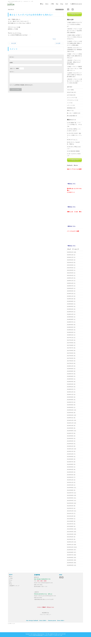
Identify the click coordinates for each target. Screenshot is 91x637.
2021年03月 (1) (71, 270)
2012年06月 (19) (71, 495)
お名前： (12, 62)
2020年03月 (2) (71, 291)
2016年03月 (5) (71, 384)
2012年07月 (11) (71, 492)
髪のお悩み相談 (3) (72, 115)
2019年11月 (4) (71, 296)
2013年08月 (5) (71, 459)
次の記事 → (59, 43)
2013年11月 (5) (71, 451)
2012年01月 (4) (71, 508)
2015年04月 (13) (71, 410)
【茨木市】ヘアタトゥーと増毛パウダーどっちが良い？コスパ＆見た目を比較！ (74, 81)
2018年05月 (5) (71, 327)
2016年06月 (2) (71, 376)
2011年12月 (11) (71, 510)
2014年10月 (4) (71, 425)
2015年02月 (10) (71, 415)
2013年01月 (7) (71, 477)
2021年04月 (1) (71, 267)
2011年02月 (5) (71, 536)
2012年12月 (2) (71, 479)
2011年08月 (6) (71, 521)
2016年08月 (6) (71, 371)
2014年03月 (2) (71, 441)
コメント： (12, 71)
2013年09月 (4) (71, 456)
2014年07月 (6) (71, 433)
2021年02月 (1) (71, 272)
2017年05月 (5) (71, 353)
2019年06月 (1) (71, 303)
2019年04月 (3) (71, 309)
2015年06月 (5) (71, 404)
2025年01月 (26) (71, 252)
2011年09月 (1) (71, 518)
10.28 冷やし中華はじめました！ (74, 147)
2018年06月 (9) (71, 324)
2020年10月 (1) (71, 283)
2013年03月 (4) (71, 472)
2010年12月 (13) (71, 542)
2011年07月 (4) (71, 523)
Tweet (54, 39)
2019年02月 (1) (71, 311)
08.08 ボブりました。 (73, 139)
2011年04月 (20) (71, 531)
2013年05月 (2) (71, 467)
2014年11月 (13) (71, 423)
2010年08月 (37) (71, 552)
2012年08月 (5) (71, 490)
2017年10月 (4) (71, 340)
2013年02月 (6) (71, 474)
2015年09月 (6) (71, 397)
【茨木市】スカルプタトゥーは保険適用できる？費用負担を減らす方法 (74, 49)
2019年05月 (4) (71, 306)
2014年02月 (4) (71, 443)
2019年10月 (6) (71, 298)
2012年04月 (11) (71, 500)
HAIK (61, 635)
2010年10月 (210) (72, 547)
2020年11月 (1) (71, 280)
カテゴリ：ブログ (59, 9)
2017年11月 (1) (71, 337)
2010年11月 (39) (71, 544)
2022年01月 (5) (71, 262)
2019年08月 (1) (71, 301)
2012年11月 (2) (71, 482)
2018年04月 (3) (71, 329)
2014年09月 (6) (71, 428)
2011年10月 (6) (71, 516)
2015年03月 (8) (71, 412)
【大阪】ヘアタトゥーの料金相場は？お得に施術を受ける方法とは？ (74, 55)
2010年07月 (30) (71, 554)
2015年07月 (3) (71, 402)
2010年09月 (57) (71, 549)
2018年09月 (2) (71, 316)
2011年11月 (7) (71, 513)
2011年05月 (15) (71, 529)
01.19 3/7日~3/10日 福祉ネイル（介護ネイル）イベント (74, 135)
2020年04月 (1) (71, 288)
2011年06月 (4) (71, 526)
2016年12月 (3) (71, 366)
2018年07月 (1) (71, 322)
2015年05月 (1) (71, 407)
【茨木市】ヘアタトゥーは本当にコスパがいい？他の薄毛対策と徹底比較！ (74, 30)
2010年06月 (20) (71, 557)
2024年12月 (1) (71, 254)
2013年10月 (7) (71, 454)
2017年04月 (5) (71, 355)
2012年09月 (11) (71, 487)
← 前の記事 (12, 43)
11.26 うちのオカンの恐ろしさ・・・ (74, 154)
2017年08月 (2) (71, 345)
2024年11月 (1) (71, 257)
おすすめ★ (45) (71, 95)
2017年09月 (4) (71, 342)
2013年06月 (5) (71, 464)
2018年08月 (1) (71, 319)
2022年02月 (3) (71, 260)
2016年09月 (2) (71, 368)
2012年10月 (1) (71, 485)
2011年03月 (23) (71, 534)
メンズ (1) (69, 102)
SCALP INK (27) (71, 92)
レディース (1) (71, 105)
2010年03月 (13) (71, 565)
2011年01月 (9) (71, 539)
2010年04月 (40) (71, 562)
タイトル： (12, 57)
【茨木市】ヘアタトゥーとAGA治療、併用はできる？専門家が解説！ (74, 62)
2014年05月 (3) (71, 438)
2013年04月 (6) (71, 469)
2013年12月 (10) (71, 448)
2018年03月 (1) (71, 332)
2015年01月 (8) (71, 417)
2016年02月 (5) (71, 386)
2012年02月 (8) (71, 505)
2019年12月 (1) (71, 293)
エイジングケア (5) (72, 97)
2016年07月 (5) (71, 373)
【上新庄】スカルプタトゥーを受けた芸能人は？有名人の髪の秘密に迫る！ (74, 74)
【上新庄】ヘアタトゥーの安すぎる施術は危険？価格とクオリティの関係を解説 (74, 43)
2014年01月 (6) (71, 446)
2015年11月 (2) (71, 394)
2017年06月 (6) (71, 350)
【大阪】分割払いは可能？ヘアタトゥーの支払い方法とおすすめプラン (74, 37)
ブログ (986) (70, 89)
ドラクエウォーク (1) (72, 100)
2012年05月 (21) (71, 498)
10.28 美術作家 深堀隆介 (73, 151)
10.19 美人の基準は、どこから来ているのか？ (74, 129)
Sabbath (34, 633)
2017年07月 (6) (71, 347)
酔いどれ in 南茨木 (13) (73, 113)
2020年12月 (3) (71, 278)
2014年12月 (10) (71, 420)
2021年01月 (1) (71, 275)
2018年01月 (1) (71, 335)
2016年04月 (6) (71, 381)
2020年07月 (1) (71, 285)
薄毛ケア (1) (70, 110)
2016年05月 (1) (71, 379)
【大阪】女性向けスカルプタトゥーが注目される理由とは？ (74, 24)
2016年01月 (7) (71, 389)
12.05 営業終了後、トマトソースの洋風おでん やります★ (74, 124)
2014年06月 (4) (71, 435)
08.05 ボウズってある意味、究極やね (73, 143)
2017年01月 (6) (71, 363)
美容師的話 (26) (71, 108)
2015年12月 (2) (71, 392)
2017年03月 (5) (71, 358)
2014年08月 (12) (71, 430)
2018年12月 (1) (71, 314)
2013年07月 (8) (71, 461)
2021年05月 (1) (71, 265)
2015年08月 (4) (71, 399)
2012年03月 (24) (71, 503)
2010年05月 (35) (71, 560)
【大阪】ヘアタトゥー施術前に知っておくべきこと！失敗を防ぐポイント (74, 68)
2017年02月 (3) (71, 360)
